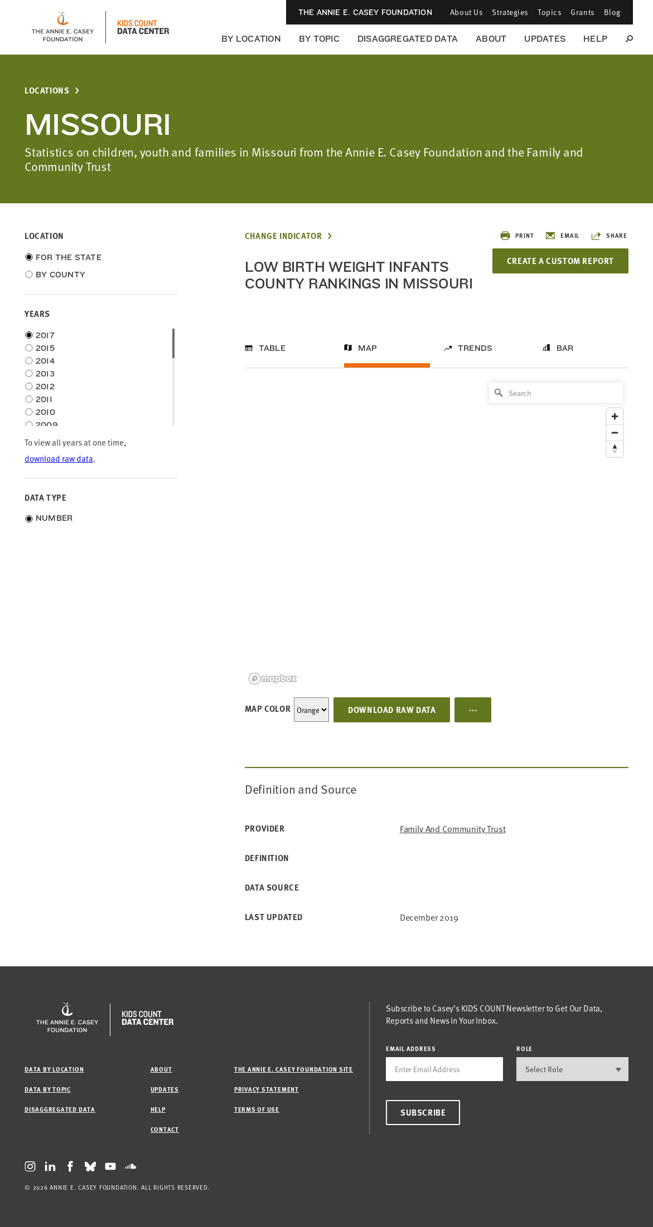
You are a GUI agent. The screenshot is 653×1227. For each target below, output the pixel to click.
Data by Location (54, 1069)
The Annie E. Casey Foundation (365, 12)
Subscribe (423, 1112)
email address (411, 1048)
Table (272, 348)
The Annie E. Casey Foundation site (293, 1069)
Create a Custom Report (560, 261)
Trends (475, 348)
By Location (251, 38)
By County (60, 275)
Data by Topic (48, 1089)
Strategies (510, 12)
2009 (47, 425)
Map (368, 348)
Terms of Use (256, 1109)
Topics (550, 12)
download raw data (59, 458)
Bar (565, 348)
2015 (45, 348)
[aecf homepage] (62, 27)
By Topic (319, 38)
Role (524, 1048)
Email (562, 235)
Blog (612, 12)
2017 (45, 335)
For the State (68, 257)
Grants (582, 12)
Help (595, 38)
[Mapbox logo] (272, 678)
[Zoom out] (615, 432)
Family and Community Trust (453, 828)
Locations (47, 90)
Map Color (268, 708)
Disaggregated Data (407, 38)
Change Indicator (283, 236)
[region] (436, 532)
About (491, 38)
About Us (466, 12)
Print (517, 235)
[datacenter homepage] (143, 27)
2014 (45, 361)
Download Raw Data (392, 709)
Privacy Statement (266, 1089)
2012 (45, 387)
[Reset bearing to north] (615, 449)
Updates (544, 38)
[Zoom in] (615, 416)
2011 (44, 399)
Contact (165, 1129)
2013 (45, 374)
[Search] (556, 393)
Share (609, 235)
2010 (45, 412)
